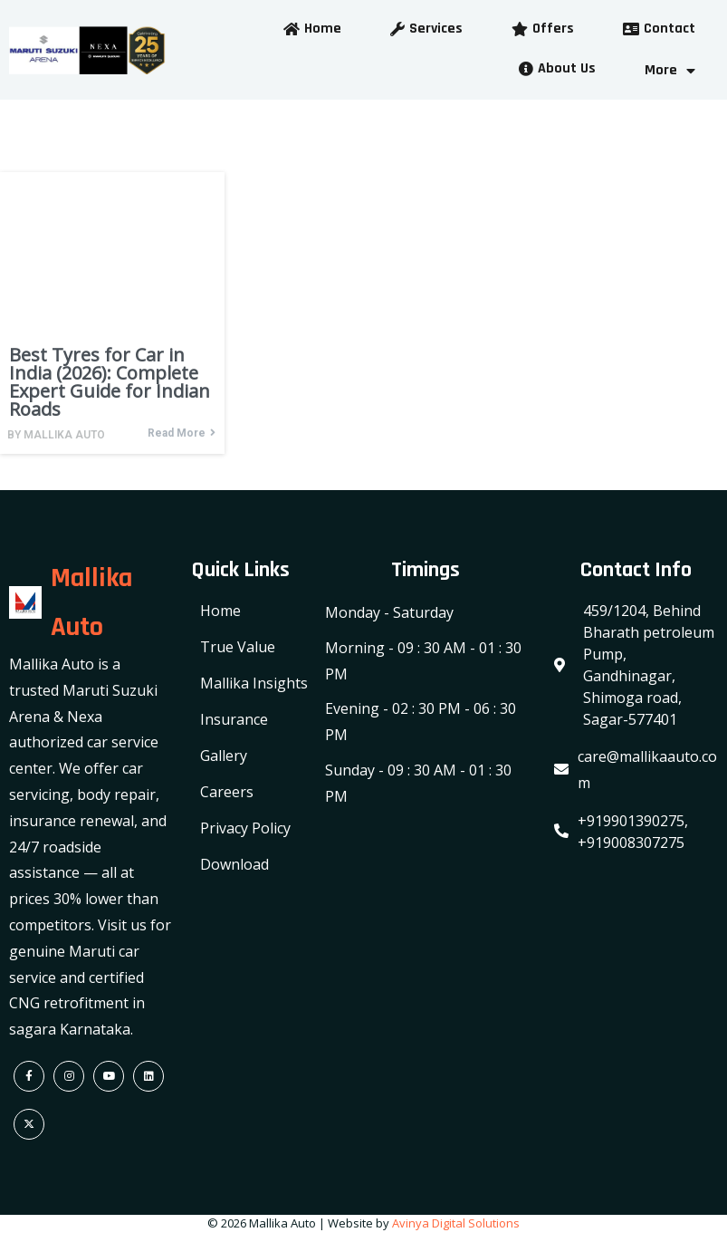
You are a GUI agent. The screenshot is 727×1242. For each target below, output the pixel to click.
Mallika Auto (64, 434)
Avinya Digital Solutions (456, 1223)
